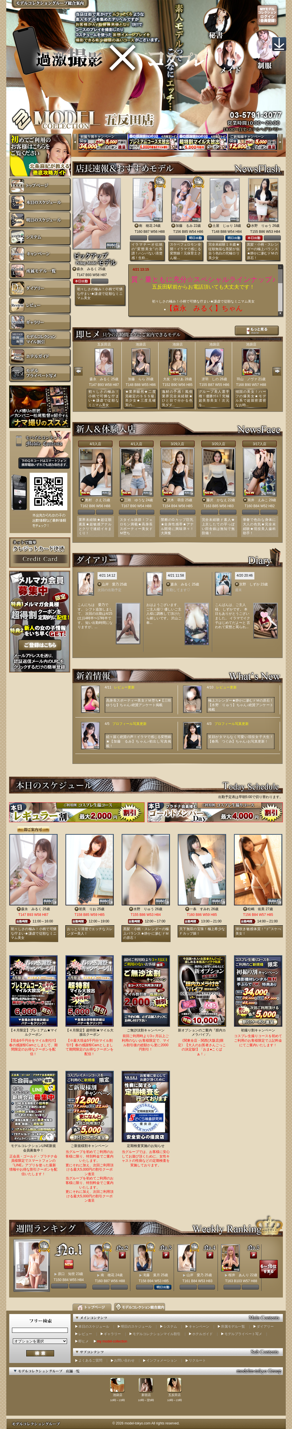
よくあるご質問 (90, 1360)
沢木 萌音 (175, 500)
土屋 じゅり (222, 226)
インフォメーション (161, 1360)
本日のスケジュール (93, 1327)
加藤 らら (136, 379)
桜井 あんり (238, 1275)
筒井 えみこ (258, 500)
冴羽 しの (210, 379)
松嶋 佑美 (256, 909)
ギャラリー (112, 1334)
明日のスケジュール (136, 1327)
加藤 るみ (184, 226)
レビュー (85, 1334)
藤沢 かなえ (216, 500)
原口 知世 (66, 1274)
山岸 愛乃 (110, 584)
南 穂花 (146, 226)
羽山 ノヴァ (247, 379)
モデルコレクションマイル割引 (157, 1334)
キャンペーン (199, 1327)
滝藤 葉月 (151, 1275)
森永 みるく (87, 269)
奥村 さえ (93, 500)
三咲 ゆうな (134, 500)
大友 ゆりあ (173, 379)
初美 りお (87, 909)
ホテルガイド (202, 1334)
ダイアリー (265, 1327)
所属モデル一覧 (233, 1327)
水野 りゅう (261, 226)
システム (170, 1327)
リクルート (197, 1360)
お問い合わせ (124, 1360)
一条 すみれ (200, 909)
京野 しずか (249, 584)
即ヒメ (83, 1341)
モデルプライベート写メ (243, 1334)
